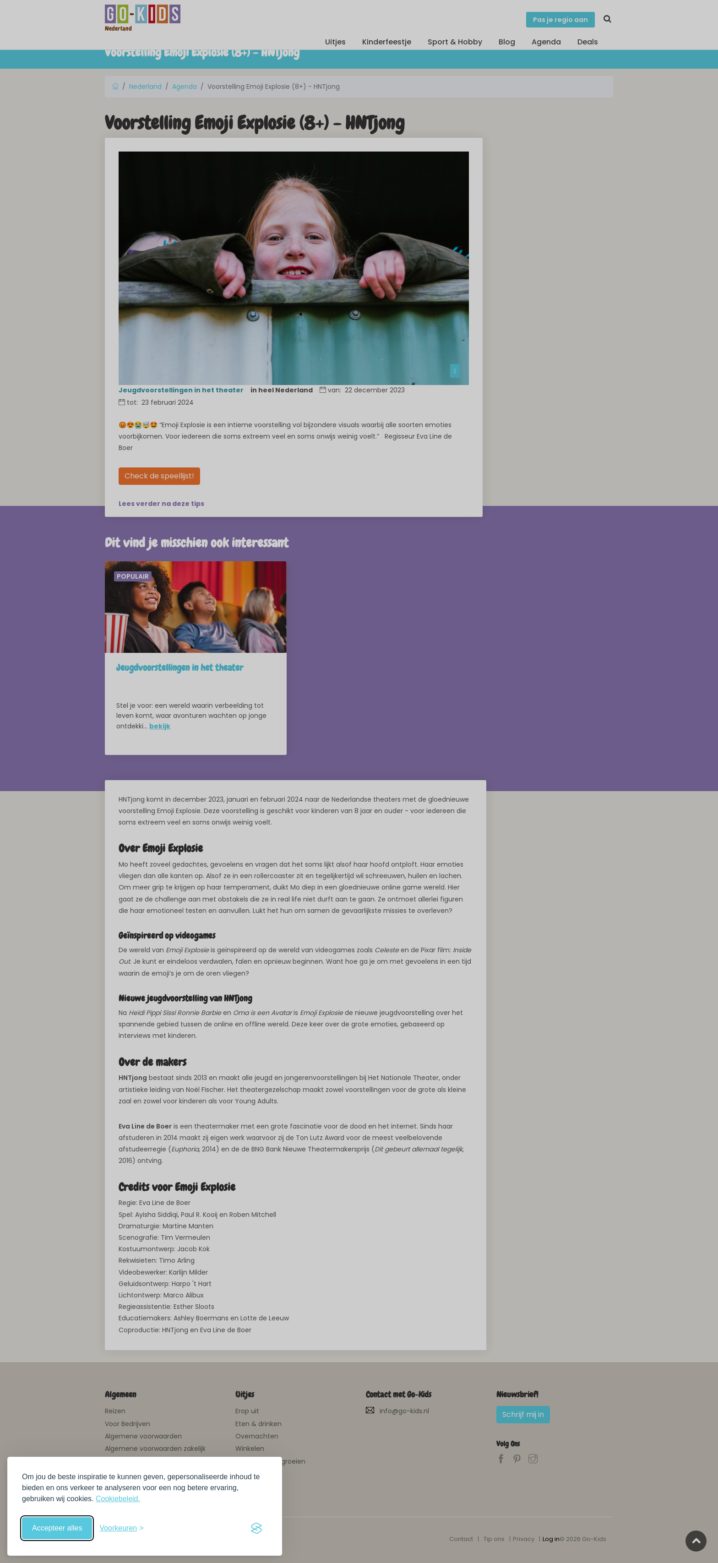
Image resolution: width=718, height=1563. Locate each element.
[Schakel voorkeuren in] (121, 1528)
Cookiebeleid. (118, 1499)
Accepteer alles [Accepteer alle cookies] (57, 1528)
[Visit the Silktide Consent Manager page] (256, 1528)
